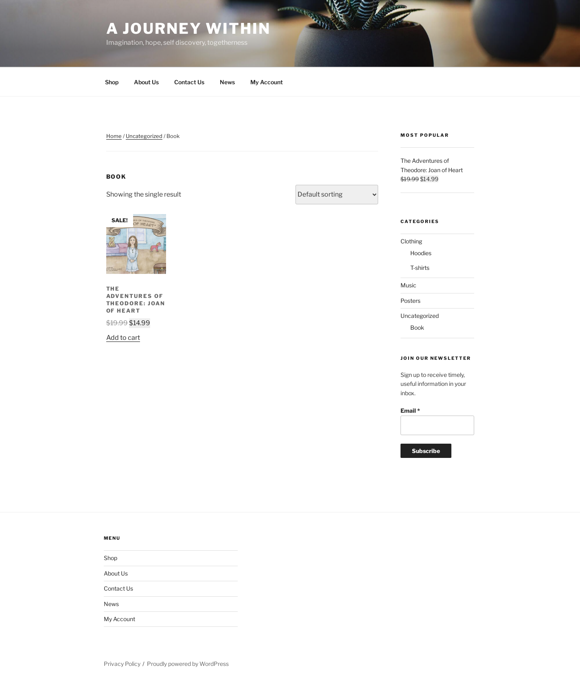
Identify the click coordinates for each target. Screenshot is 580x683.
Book (417, 327)
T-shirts (419, 267)
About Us (146, 82)
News (227, 82)
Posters (410, 300)
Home (114, 136)
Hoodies (420, 253)
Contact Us (189, 82)
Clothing (411, 241)
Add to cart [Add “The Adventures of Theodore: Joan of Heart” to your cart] (123, 338)
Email (410, 410)
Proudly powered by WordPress (188, 663)
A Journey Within (188, 28)
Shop (111, 82)
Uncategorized (144, 136)
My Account (266, 82)
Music (408, 285)
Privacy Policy (122, 663)
